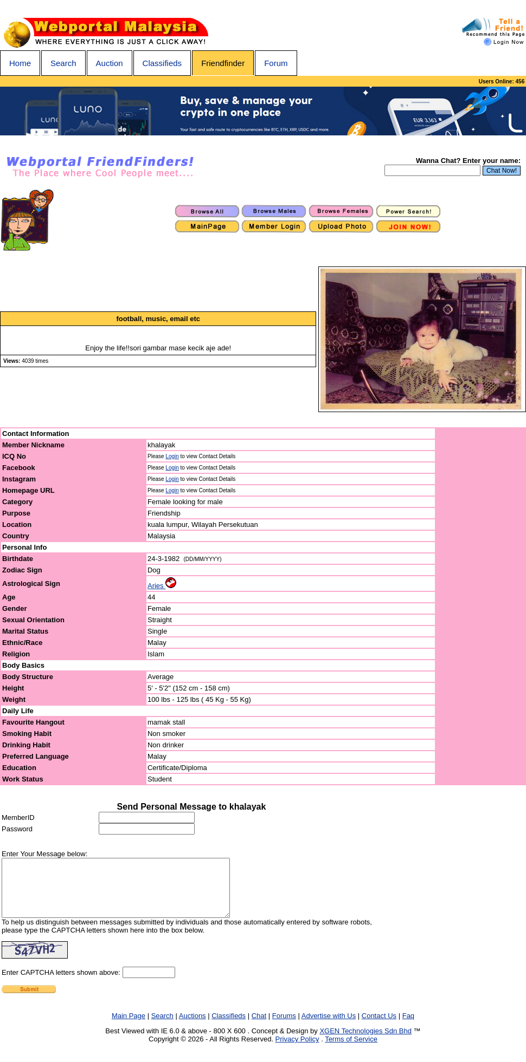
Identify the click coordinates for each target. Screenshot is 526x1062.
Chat (259, 1027)
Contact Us (379, 1027)
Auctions (192, 1027)
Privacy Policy (297, 1050)
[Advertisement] (481, 606)
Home (20, 63)
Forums (284, 1027)
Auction (109, 63)
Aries (161, 586)
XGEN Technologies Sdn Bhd (365, 1042)
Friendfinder (223, 63)
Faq (408, 1027)
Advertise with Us (329, 1027)
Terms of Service (351, 1050)
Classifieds (162, 63)
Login (171, 456)
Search (63, 63)
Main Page (128, 1027)
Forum (275, 63)
